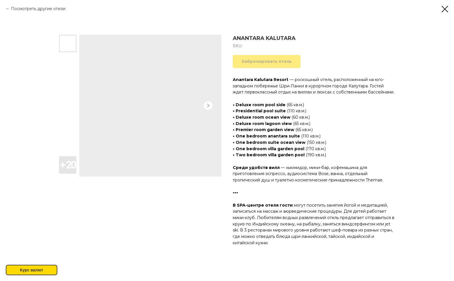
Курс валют (31, 270)
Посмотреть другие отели (38, 8)
